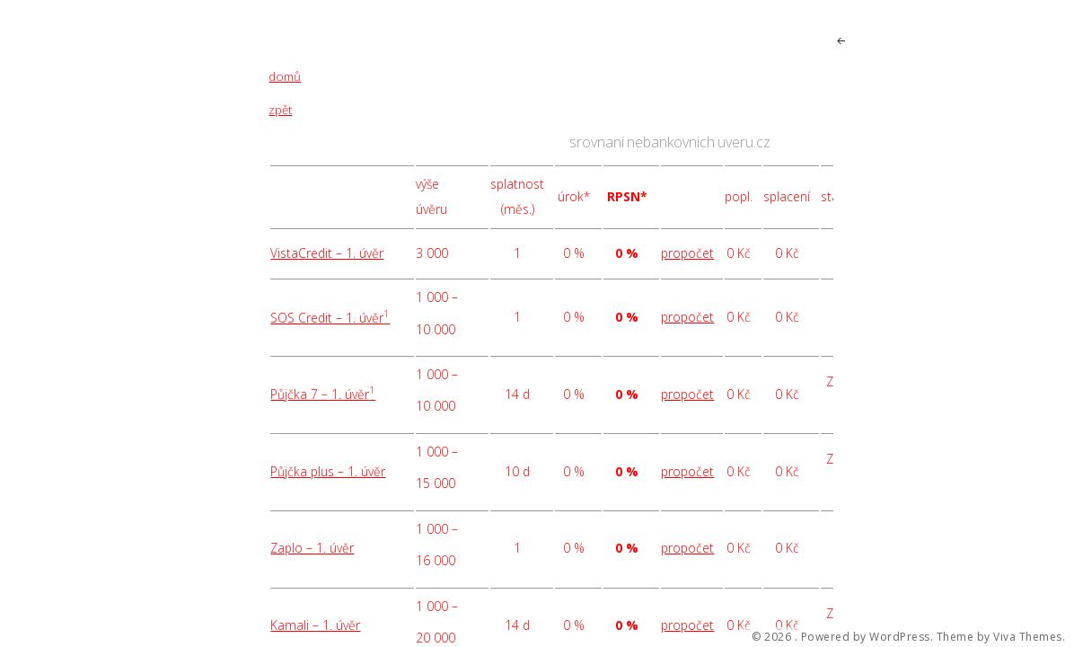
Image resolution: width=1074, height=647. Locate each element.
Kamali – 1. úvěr (315, 625)
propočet (687, 252)
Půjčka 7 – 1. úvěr (322, 394)
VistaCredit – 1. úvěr (326, 252)
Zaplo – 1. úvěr (312, 547)
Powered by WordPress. (867, 637)
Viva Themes (1027, 637)
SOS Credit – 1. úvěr (330, 317)
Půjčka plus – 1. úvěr (327, 471)
